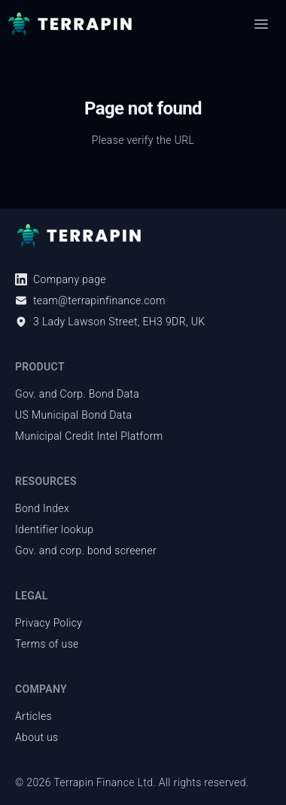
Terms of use (47, 644)
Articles (33, 716)
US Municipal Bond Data (73, 415)
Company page (60, 279)
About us (37, 737)
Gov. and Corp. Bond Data (77, 394)
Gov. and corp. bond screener (86, 550)
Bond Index (42, 508)
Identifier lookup (54, 529)
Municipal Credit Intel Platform (89, 436)
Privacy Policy (48, 623)
